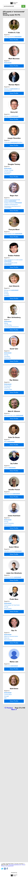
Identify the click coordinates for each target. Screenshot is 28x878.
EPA (5, 842)
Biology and (11, 141)
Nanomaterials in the (13, 488)
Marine (9, 558)
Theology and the (12, 36)
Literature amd (12, 593)
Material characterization (11, 768)
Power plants (8, 737)
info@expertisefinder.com (15, 864)
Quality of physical (13, 248)
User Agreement (9, 866)
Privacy (3, 866)
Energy (6, 421)
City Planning (7, 387)
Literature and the (12, 662)
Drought (6, 840)
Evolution (6, 354)
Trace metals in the (13, 280)
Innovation (7, 422)
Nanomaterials (8, 772)
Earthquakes (7, 214)
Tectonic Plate (8, 459)
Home (23, 864)
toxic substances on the (10, 318)
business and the (12, 697)
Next (14, 856)
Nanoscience (7, 633)
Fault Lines (7, 457)
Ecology (6, 353)
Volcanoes (7, 215)
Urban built (11, 801)
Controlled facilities (13, 175)
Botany (6, 351)
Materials (6, 770)
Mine (9, 523)
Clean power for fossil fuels (12, 733)
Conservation (8, 838)
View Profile (14, 47)
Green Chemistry (9, 631)
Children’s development (11, 250)
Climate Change (8, 212)
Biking (6, 386)
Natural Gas (7, 424)
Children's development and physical (12, 246)
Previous (9, 855)
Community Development (11, 389)
